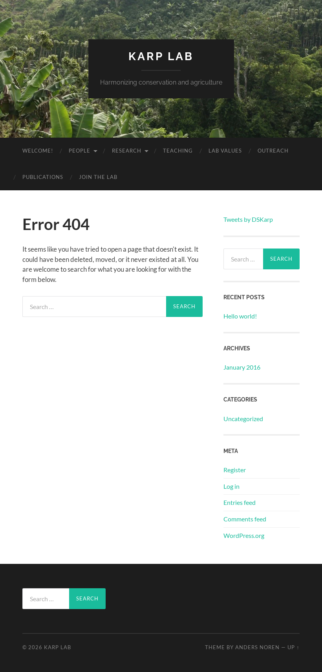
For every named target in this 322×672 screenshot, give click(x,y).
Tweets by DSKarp (248, 219)
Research (126, 150)
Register (234, 469)
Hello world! (240, 316)
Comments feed (244, 519)
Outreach (273, 150)
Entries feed (239, 502)
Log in (231, 486)
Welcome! (37, 150)
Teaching (178, 150)
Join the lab (98, 177)
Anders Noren (257, 647)
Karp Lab (161, 56)
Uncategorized (243, 418)
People (79, 150)
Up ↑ (293, 647)
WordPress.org (243, 535)
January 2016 (241, 367)
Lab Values (225, 150)
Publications (42, 177)
